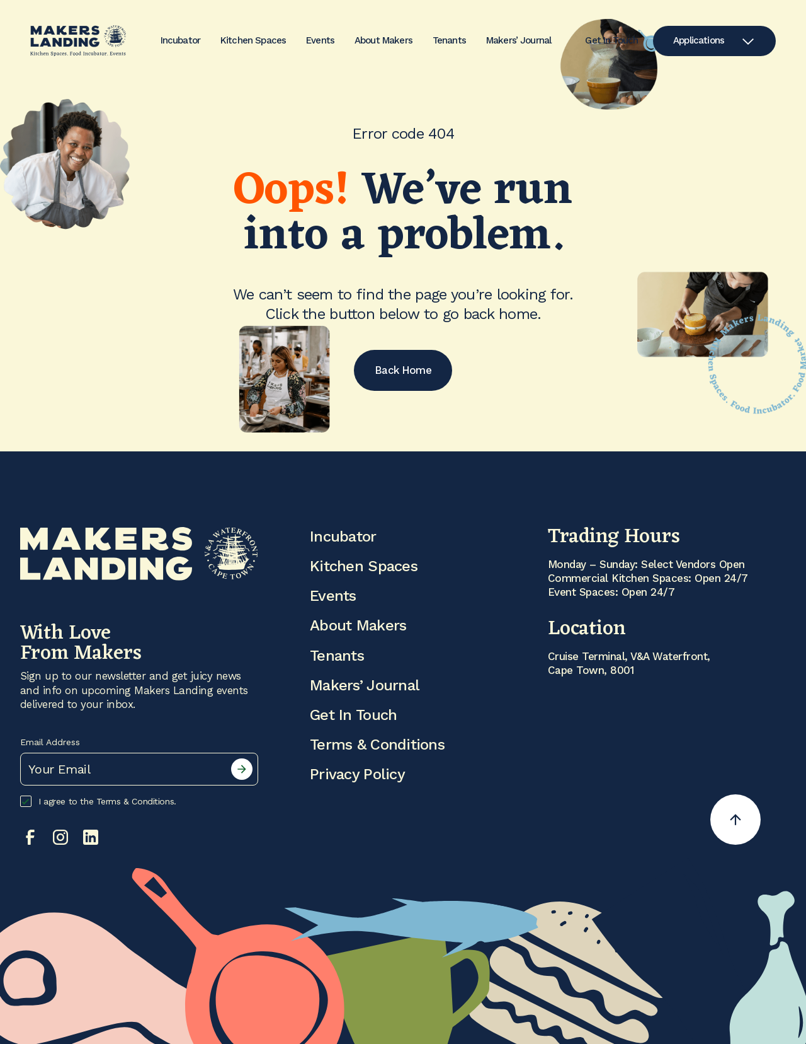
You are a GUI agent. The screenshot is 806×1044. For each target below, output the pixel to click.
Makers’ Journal (518, 40)
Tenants (449, 40)
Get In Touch (611, 41)
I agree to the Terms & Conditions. (98, 801)
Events (320, 40)
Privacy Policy (357, 774)
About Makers (383, 40)
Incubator (180, 40)
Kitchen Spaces (253, 40)
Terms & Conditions (377, 744)
